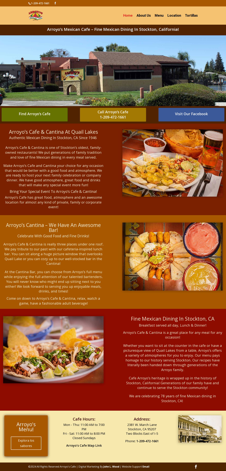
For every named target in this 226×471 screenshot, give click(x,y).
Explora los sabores (26, 443)
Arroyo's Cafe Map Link (84, 445)
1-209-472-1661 (113, 117)
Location (174, 15)
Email (146, 466)
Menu (159, 15)
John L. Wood (111, 466)
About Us (144, 15)
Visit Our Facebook (191, 113)
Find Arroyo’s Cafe (34, 113)
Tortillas (191, 15)
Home (128, 15)
